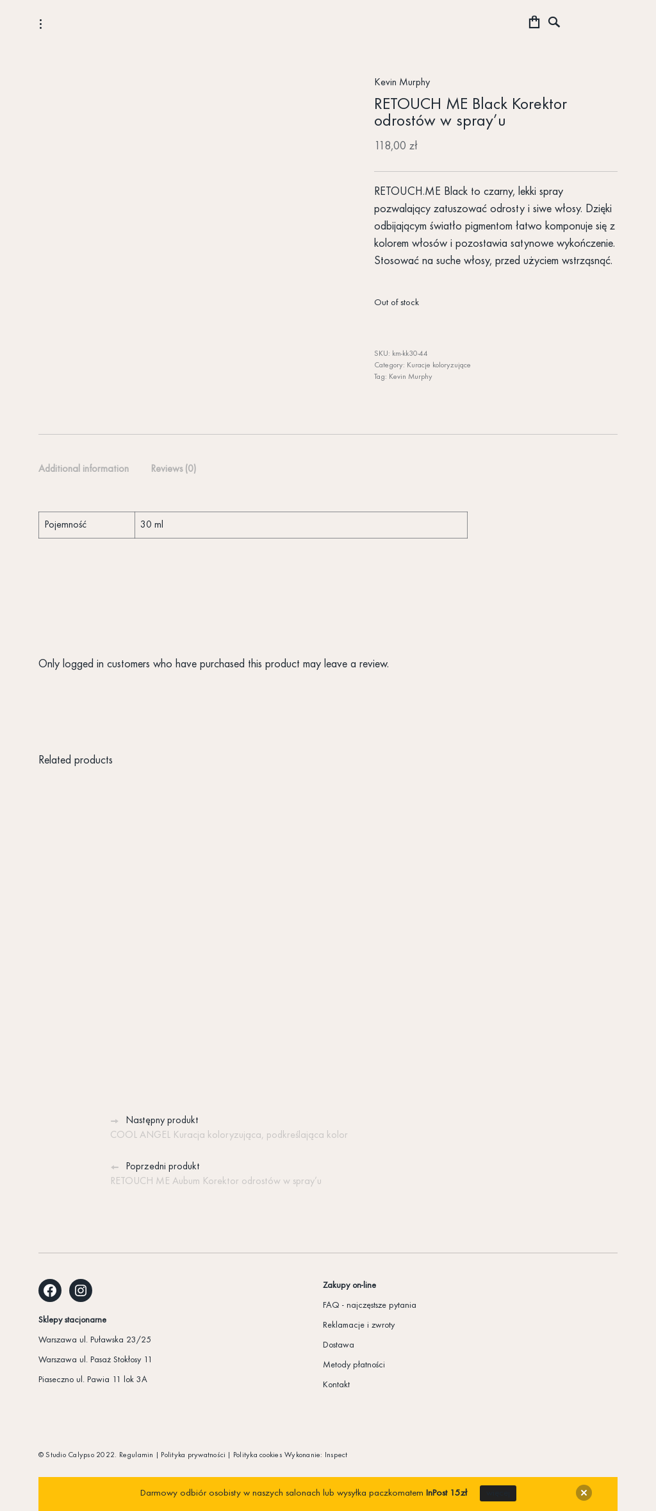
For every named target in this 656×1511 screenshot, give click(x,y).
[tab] (83, 470)
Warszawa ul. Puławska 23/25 (94, 1340)
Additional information (83, 469)
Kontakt (336, 1385)
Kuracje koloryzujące (439, 365)
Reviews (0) (173, 469)
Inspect (336, 1455)
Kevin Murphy (402, 83)
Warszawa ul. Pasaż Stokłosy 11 (95, 1360)
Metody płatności (354, 1365)
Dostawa (338, 1345)
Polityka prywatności (193, 1455)
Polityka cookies (258, 1455)
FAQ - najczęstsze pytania (369, 1305)
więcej (498, 1493)
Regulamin (136, 1455)
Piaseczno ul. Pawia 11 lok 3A (92, 1380)
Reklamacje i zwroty (359, 1325)
